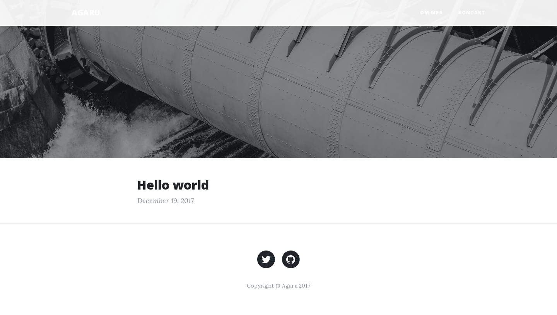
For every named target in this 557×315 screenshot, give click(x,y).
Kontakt (471, 12)
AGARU (86, 12)
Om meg (431, 12)
